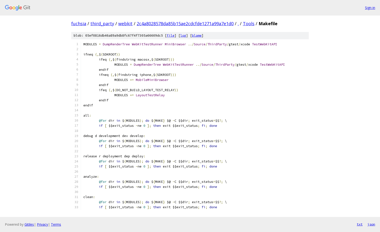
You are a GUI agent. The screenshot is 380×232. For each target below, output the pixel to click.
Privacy (42, 224)
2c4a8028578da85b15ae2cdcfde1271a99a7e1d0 (185, 23)
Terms (56, 224)
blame (197, 35)
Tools (248, 23)
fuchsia (78, 23)
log (183, 35)
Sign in (370, 7)
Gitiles (29, 224)
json (371, 224)
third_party (102, 23)
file (170, 35)
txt (360, 224)
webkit (125, 23)
